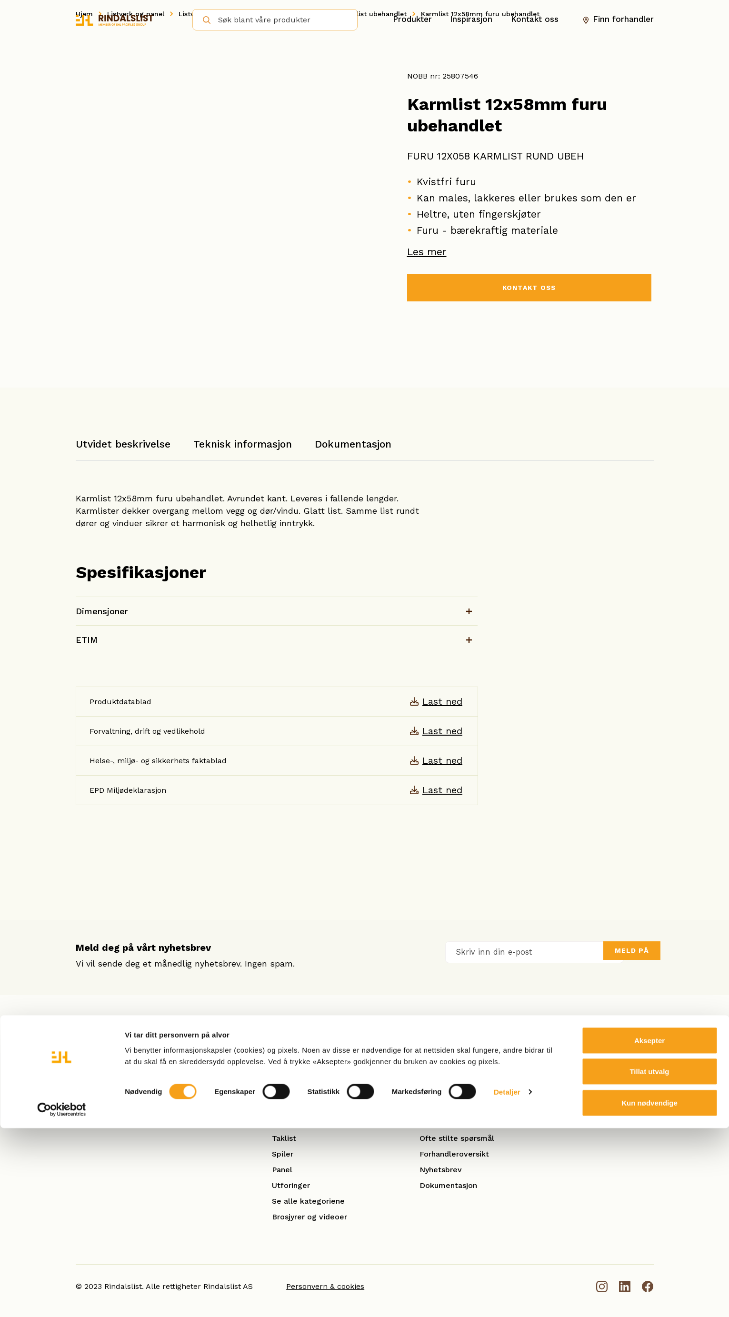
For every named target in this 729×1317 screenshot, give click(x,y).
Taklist (284, 1138)
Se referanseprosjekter (462, 1122)
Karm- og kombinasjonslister (325, 1091)
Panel (282, 1169)
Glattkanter (293, 1106)
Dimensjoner (102, 611)
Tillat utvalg (649, 1261)
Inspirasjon (471, 19)
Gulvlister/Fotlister (307, 1122)
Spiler (282, 1153)
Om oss (433, 1059)
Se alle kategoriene (308, 1201)
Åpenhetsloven (447, 1075)
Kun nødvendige (649, 1291)
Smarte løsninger (451, 1106)
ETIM (87, 640)
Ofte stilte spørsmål (456, 1138)
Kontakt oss (535, 19)
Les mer (427, 252)
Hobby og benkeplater (313, 1059)
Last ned (442, 701)
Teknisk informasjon (242, 444)
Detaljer (507, 1281)
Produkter (412, 19)
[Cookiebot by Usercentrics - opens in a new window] (61, 1298)
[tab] (123, 449)
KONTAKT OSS (529, 288)
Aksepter (649, 1229)
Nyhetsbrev (440, 1169)
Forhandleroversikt (454, 1153)
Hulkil (282, 1075)
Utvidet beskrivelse (123, 444)
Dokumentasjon (353, 444)
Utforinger (291, 1185)
